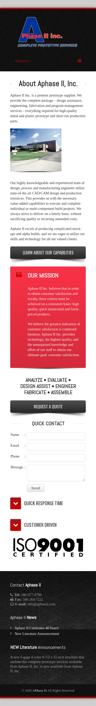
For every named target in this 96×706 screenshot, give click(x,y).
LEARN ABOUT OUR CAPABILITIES (48, 252)
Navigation (48, 60)
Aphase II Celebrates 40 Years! (37, 628)
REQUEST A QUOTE (48, 406)
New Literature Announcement (37, 634)
